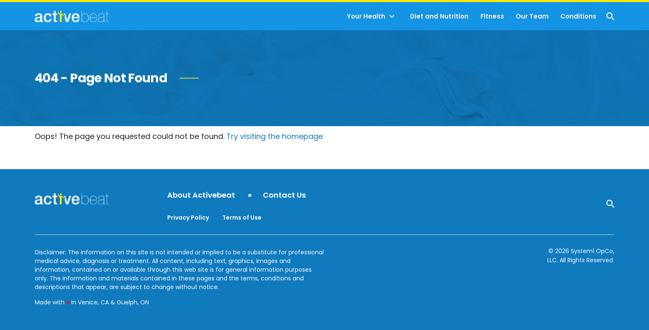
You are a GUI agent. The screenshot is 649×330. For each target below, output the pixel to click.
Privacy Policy (188, 217)
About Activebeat (201, 195)
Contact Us (284, 195)
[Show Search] (610, 16)
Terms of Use (242, 217)
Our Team (532, 16)
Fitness (492, 16)
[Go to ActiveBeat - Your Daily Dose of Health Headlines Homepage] (72, 16)
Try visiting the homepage (274, 136)
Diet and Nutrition (439, 16)
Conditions (578, 16)
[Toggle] (392, 16)
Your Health (366, 16)
